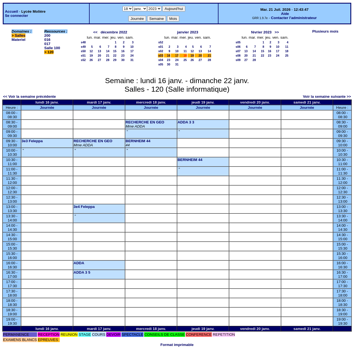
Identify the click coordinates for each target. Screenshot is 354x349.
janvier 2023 (187, 32)
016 (47, 40)
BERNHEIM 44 (138, 141)
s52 (83, 60)
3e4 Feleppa (84, 207)
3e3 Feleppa (32, 141)
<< (95, 32)
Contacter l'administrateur (294, 18)
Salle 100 (52, 48)
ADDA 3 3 (186, 122)
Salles (20, 35)
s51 (83, 55)
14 (108, 51)
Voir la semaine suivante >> (327, 96)
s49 (83, 46)
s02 (160, 51)
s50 (83, 51)
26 (91, 60)
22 (114, 55)
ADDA (79, 263)
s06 (238, 46)
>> (277, 32)
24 (132, 55)
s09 (238, 60)
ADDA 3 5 (82, 272)
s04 (160, 60)
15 (114, 51)
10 (132, 46)
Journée (47, 107)
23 (122, 55)
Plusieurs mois (325, 31)
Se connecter (16, 16)
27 (99, 60)
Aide (285, 14)
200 (47, 35)
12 (91, 51)
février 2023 (261, 32)
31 (132, 60)
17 (132, 51)
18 (286, 51)
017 (47, 44)
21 (108, 55)
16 (122, 51)
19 (91, 55)
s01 (160, 46)
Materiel (18, 40)
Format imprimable (177, 345)
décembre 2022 (114, 32)
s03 (160, 55)
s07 (238, 51)
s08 (238, 55)
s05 (160, 64)
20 (99, 55)
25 (185, 60)
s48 (83, 42)
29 (114, 60)
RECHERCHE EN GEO (145, 122)
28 (108, 60)
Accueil (11, 11)
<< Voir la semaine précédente (29, 96)
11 (185, 51)
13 (99, 51)
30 (122, 60)
